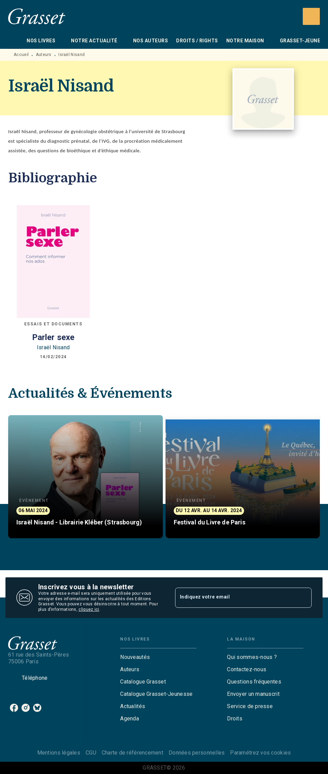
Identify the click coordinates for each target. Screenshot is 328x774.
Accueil (21, 54)
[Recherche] (311, 16)
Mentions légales (58, 752)
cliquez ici (89, 609)
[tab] (15, 40)
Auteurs (44, 54)
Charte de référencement (132, 752)
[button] (85, 476)
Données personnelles (197, 752)
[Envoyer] (303, 598)
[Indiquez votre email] (235, 597)
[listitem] (14, 708)
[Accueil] (37, 16)
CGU (91, 752)
